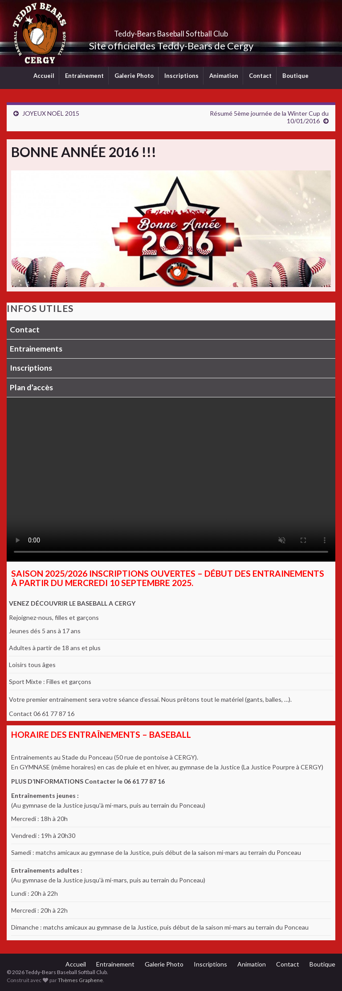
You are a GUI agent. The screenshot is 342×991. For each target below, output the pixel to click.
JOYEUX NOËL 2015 (50, 113)
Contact (260, 75)
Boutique (295, 75)
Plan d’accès (31, 387)
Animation (223, 75)
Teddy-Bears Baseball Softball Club (171, 31)
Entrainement (84, 75)
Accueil (43, 75)
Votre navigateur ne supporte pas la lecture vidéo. (171, 479)
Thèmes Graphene (80, 980)
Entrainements (36, 348)
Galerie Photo (134, 75)
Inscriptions (181, 75)
